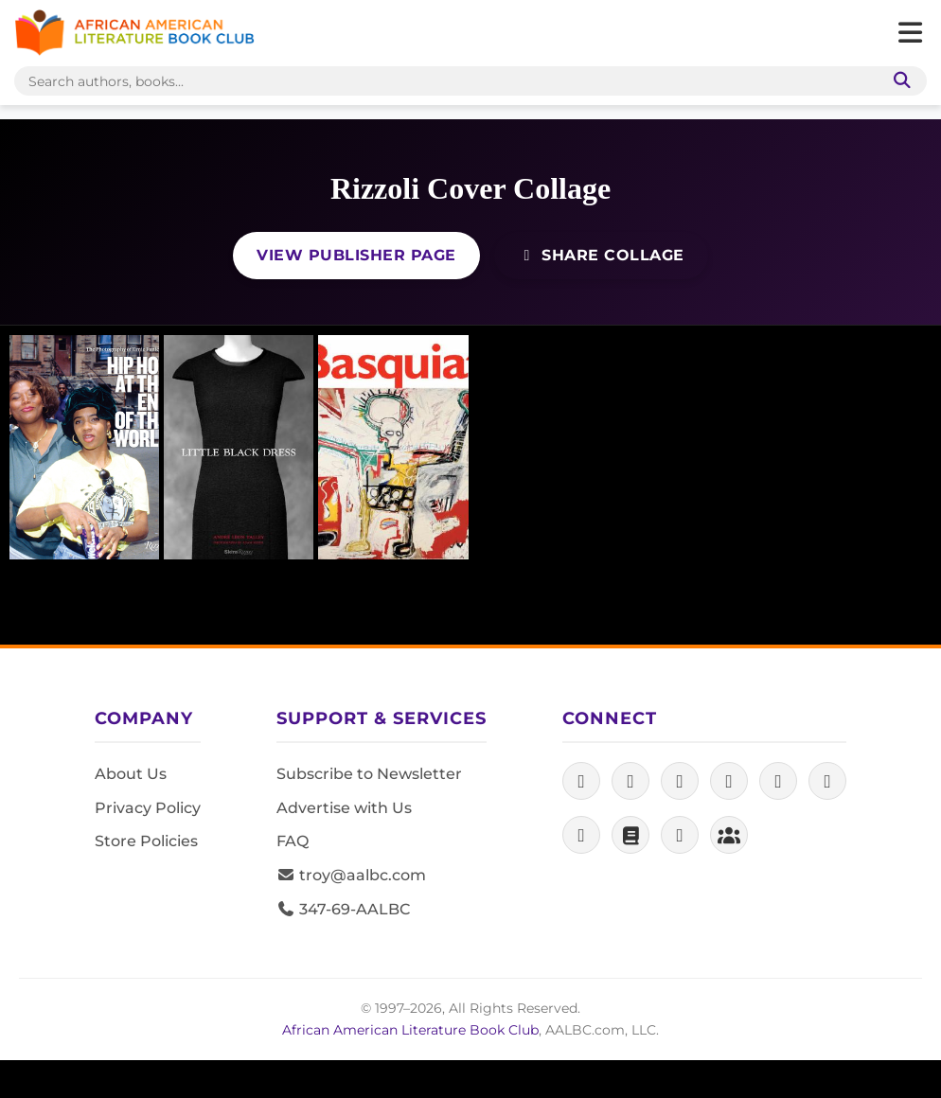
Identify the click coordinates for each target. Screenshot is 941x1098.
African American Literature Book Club (410, 1029)
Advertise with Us (344, 808)
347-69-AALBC (343, 909)
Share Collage (601, 255)
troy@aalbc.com (351, 875)
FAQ (292, 841)
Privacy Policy (148, 808)
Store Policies (146, 841)
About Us (131, 774)
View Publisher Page (356, 255)
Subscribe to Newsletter (369, 774)
